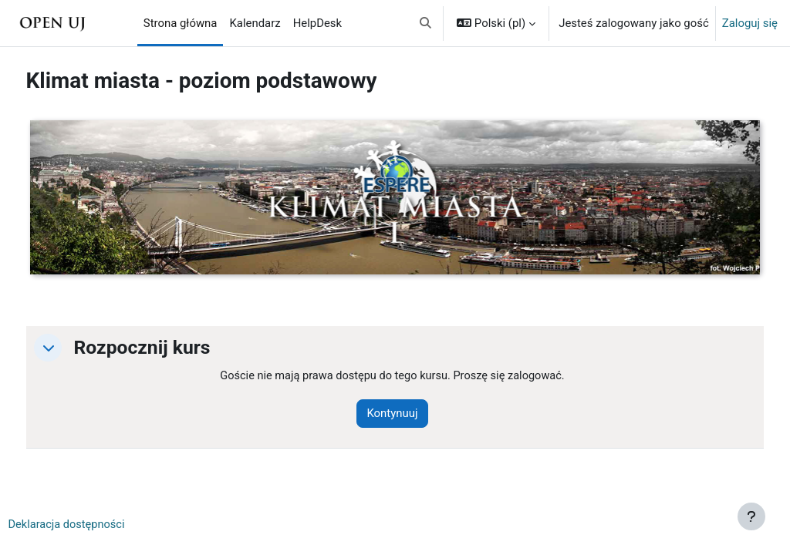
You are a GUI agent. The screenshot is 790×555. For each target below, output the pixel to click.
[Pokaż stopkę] (751, 516)
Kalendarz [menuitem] (254, 23)
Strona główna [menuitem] (180, 23)
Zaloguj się (750, 23)
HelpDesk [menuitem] (317, 23)
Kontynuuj (411, 414)
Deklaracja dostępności (97, 525)
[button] (426, 23)
